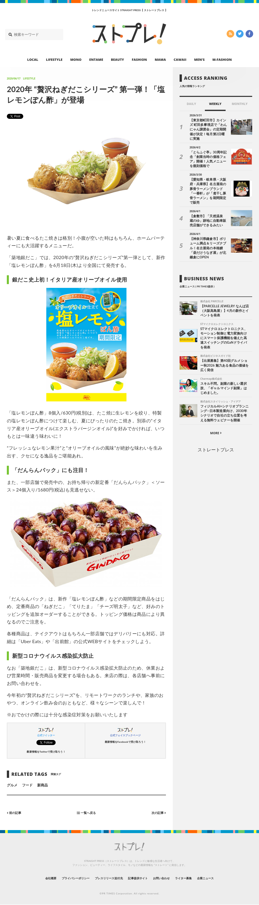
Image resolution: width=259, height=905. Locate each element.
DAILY (191, 104)
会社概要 (31, 878)
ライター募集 (197, 878)
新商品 (42, 785)
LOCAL (32, 59)
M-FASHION (222, 59)
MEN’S (199, 59)
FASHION (139, 59)
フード (27, 785)
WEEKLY (215, 104)
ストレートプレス (216, 432)
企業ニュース (224, 878)
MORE (216, 416)
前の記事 (15, 813)
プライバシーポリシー (62, 878)
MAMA (160, 59)
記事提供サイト (140, 878)
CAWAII (180, 59)
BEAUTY (117, 59)
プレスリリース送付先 (104, 878)
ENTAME (96, 59)
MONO (75, 59)
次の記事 (157, 813)
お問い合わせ (169, 878)
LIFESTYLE (54, 59)
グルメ (12, 785)
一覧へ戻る (86, 813)
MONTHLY (240, 104)
